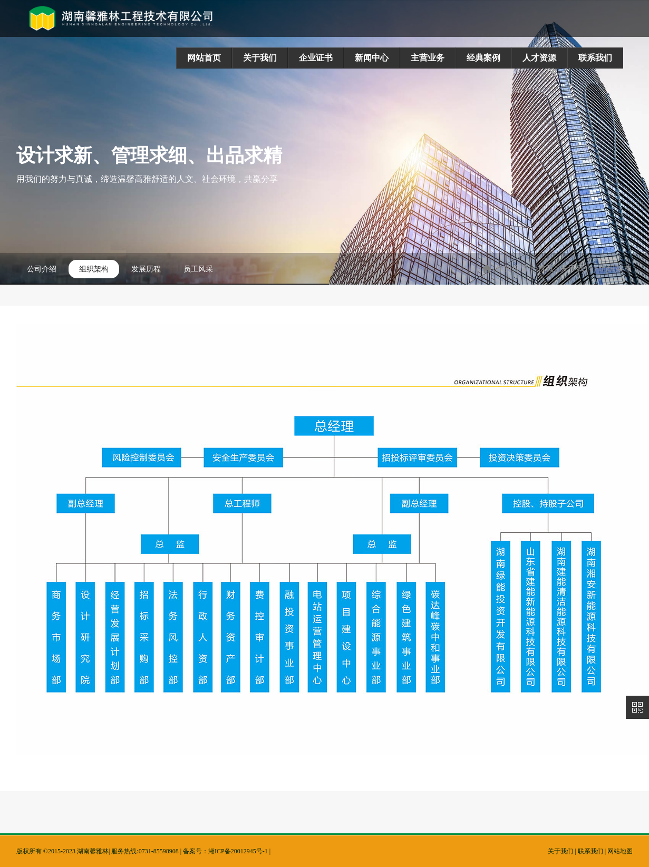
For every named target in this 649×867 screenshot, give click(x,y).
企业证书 (316, 57)
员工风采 (198, 269)
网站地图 (620, 851)
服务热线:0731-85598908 (144, 851)
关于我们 (260, 57)
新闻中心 (372, 57)
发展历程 (146, 269)
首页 (549, 268)
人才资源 (539, 57)
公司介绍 (41, 269)
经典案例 (483, 57)
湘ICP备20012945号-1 (238, 851)
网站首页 (204, 57)
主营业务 (427, 57)
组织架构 (94, 269)
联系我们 (595, 57)
